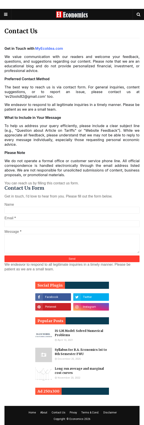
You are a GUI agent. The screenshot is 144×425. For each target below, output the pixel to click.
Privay (73, 412)
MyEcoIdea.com (49, 48)
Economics (76, 419)
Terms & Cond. (90, 412)
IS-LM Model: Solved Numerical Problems (79, 333)
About (43, 412)
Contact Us (58, 412)
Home (32, 412)
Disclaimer (110, 412)
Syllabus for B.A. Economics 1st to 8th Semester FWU (81, 352)
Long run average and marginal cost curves (79, 371)
